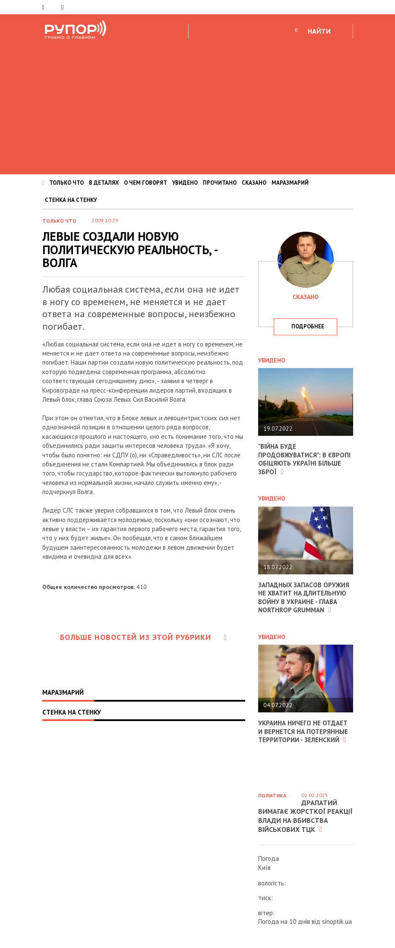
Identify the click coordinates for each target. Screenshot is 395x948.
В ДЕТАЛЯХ (104, 182)
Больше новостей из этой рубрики (144, 637)
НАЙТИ (319, 31)
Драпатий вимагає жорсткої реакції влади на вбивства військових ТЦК (305, 816)
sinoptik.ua (337, 921)
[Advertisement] (197, 105)
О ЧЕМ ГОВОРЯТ (145, 182)
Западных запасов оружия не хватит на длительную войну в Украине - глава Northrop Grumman (304, 597)
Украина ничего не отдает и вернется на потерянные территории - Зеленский (303, 731)
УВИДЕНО (185, 182)
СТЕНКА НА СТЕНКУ (71, 200)
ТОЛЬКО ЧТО (66, 182)
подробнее (307, 326)
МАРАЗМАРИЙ (290, 182)
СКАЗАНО (254, 182)
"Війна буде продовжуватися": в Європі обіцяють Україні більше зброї (304, 459)
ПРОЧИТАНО (220, 182)
